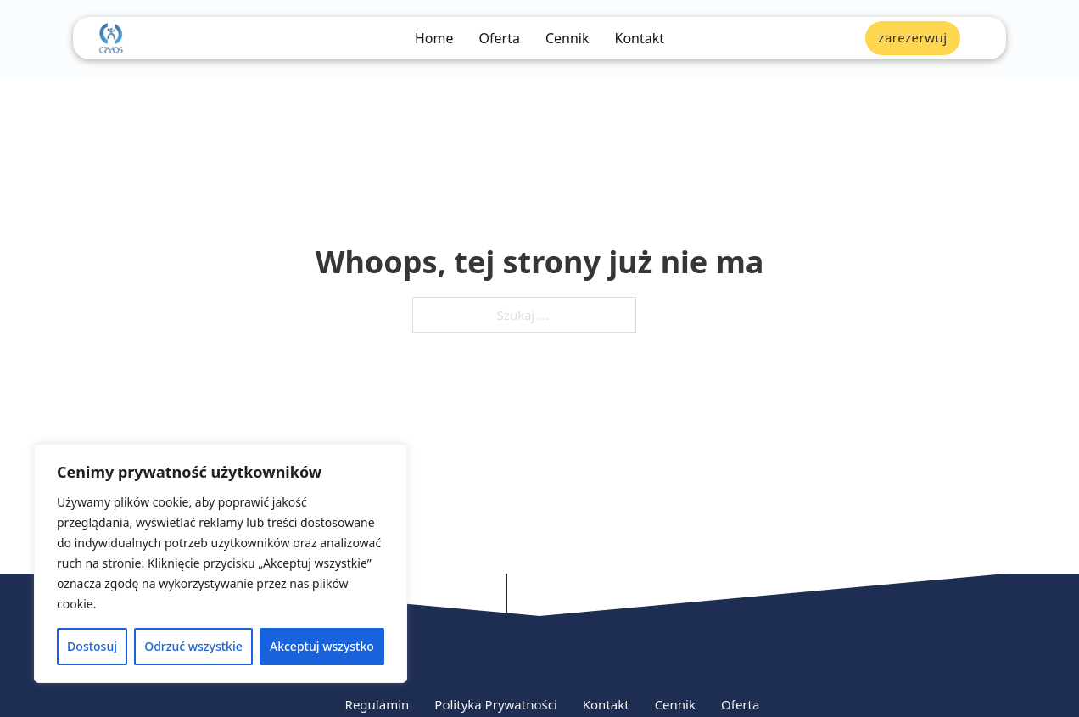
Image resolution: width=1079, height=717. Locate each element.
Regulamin (377, 704)
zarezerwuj (912, 37)
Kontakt (639, 39)
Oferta (499, 39)
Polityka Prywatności (495, 704)
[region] (220, 563)
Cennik (567, 39)
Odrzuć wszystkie (193, 646)
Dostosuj (92, 646)
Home (434, 39)
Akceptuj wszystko (322, 646)
